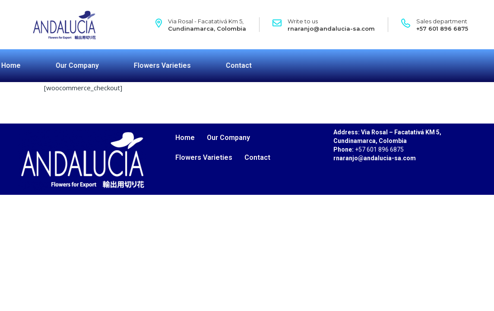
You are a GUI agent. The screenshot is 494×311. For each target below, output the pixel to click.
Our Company (38, 65)
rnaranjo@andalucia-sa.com (331, 28)
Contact (200, 65)
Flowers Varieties (123, 65)
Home (185, 137)
